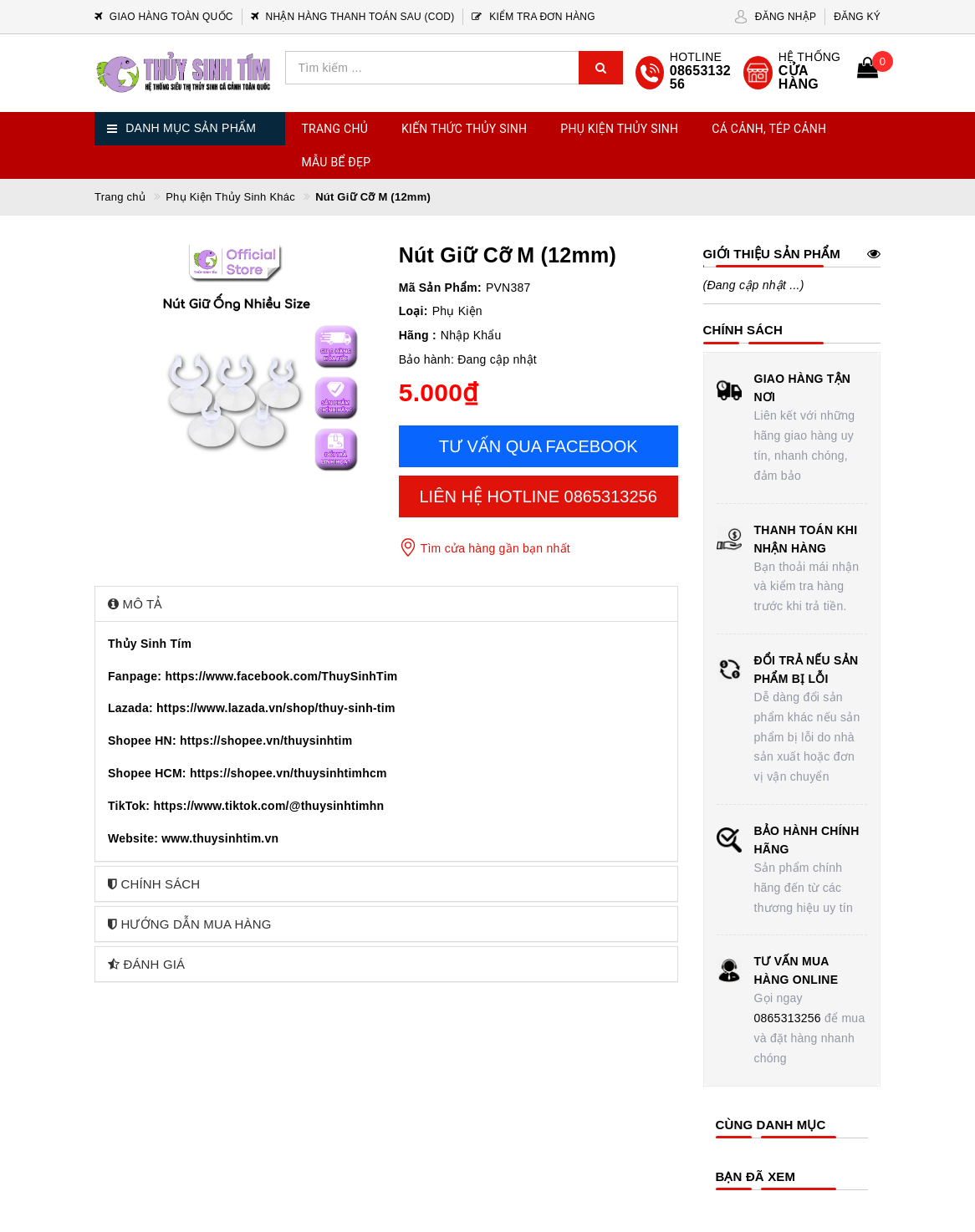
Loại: (413, 311)
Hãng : (417, 335)
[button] (386, 604)
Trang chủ (335, 128)
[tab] (386, 604)
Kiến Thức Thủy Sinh (464, 128)
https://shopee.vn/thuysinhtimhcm (288, 773)
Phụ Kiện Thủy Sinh (619, 128)
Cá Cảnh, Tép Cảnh (769, 128)
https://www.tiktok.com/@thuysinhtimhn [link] (268, 805)
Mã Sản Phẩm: (440, 287)
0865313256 (787, 1018)
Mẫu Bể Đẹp (336, 162)
